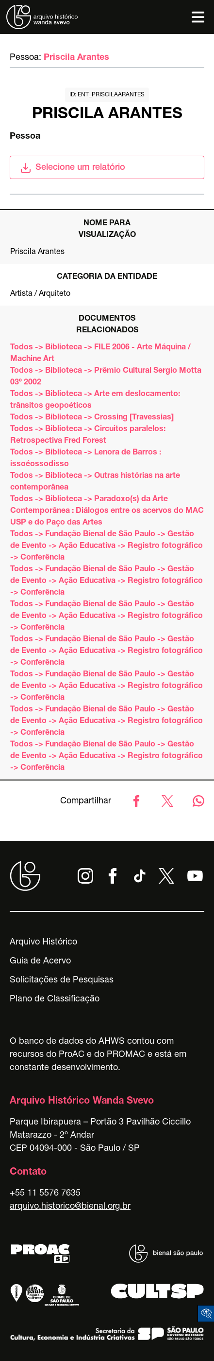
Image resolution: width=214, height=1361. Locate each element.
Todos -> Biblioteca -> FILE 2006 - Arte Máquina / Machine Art (100, 353)
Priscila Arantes (76, 58)
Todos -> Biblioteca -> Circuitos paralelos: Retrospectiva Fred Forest (87, 435)
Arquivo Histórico (43, 942)
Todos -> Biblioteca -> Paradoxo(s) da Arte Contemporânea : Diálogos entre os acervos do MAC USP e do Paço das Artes (107, 511)
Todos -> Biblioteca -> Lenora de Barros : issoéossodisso (85, 459)
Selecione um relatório (72, 168)
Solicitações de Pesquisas (62, 980)
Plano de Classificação (54, 999)
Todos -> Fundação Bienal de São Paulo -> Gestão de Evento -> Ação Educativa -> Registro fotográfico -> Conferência (106, 546)
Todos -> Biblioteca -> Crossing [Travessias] (92, 418)
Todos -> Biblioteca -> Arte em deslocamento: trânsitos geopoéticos (95, 400)
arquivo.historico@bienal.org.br (70, 1206)
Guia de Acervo (40, 961)
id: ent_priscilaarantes (107, 95)
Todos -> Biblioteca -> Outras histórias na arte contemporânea (95, 482)
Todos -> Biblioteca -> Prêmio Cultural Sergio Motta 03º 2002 (105, 377)
